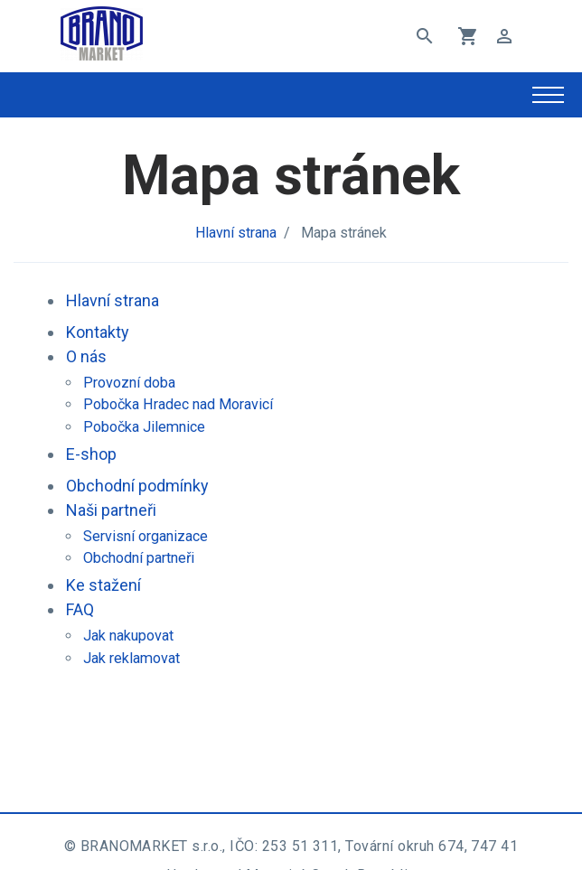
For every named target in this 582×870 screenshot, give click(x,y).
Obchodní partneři (138, 557)
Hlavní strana (236, 233)
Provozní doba (129, 382)
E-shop (91, 453)
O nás (86, 356)
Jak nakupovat (128, 635)
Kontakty (97, 332)
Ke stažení (103, 584)
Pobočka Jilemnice (144, 426)
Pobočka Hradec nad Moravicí (178, 404)
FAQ (80, 609)
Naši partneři (111, 509)
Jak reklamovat (131, 658)
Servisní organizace (145, 536)
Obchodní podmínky (137, 485)
